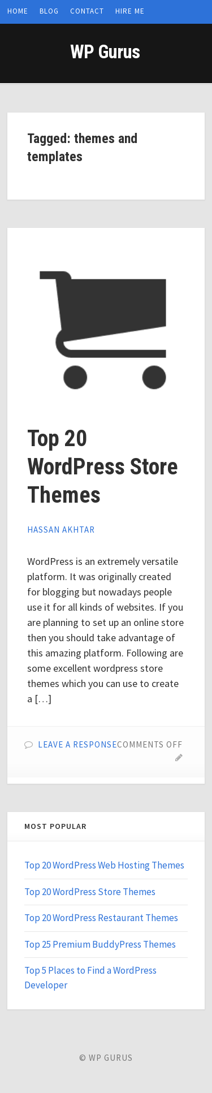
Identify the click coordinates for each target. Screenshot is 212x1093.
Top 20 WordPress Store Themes (102, 466)
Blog (49, 11)
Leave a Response (77, 744)
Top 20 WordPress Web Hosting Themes (104, 865)
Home (17, 11)
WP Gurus (105, 52)
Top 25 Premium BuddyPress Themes (100, 944)
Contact (87, 11)
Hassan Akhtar (61, 529)
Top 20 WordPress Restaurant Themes (101, 917)
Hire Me (130, 11)
